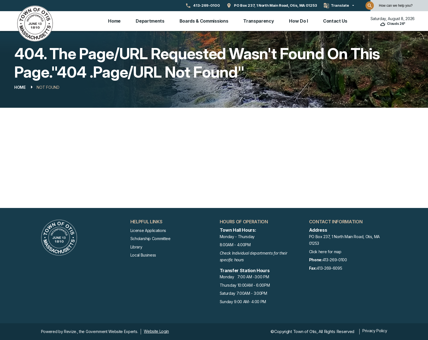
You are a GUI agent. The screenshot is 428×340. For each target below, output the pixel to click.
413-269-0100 (328, 260)
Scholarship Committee (150, 238)
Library (136, 247)
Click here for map (325, 251)
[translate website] (339, 5)
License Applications (148, 230)
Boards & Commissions (204, 21)
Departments (150, 21)
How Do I (298, 21)
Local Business (143, 255)
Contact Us (335, 21)
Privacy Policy (374, 330)
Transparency (258, 21)
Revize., (71, 331)
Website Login (156, 331)
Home (114, 21)
